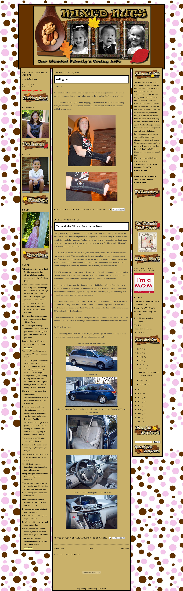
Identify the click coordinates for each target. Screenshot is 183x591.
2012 (139, 401)
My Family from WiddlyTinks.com (91, 588)
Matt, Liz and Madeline (143, 318)
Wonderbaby (139, 332)
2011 (139, 405)
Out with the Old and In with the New (79, 226)
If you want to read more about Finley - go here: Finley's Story (145, 179)
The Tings (138, 325)
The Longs (138, 322)
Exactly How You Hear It (144, 308)
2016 (139, 353)
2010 (139, 409)
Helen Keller (30, 322)
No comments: (100, 209)
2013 (139, 397)
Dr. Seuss (28, 347)
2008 (139, 417)
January (143, 384)
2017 (139, 349)
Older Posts (124, 548)
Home (91, 548)
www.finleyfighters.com (32, 90)
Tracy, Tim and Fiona (143, 329)
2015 (139, 389)
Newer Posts (59, 548)
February (144, 380)
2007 (139, 422)
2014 (139, 393)
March (143, 364)
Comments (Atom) (72, 554)
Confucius (28, 547)
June (142, 360)
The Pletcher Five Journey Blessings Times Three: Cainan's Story (145, 167)
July (142, 356)
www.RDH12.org (29, 79)
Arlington (62, 79)
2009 (139, 413)
